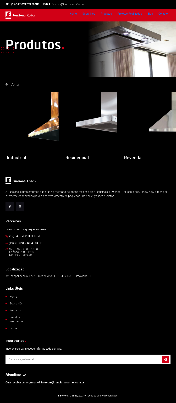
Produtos (106, 13)
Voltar (12, 84)
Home (73, 13)
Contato (163, 13)
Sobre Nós (88, 13)
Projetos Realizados (129, 13)
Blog (150, 13)
